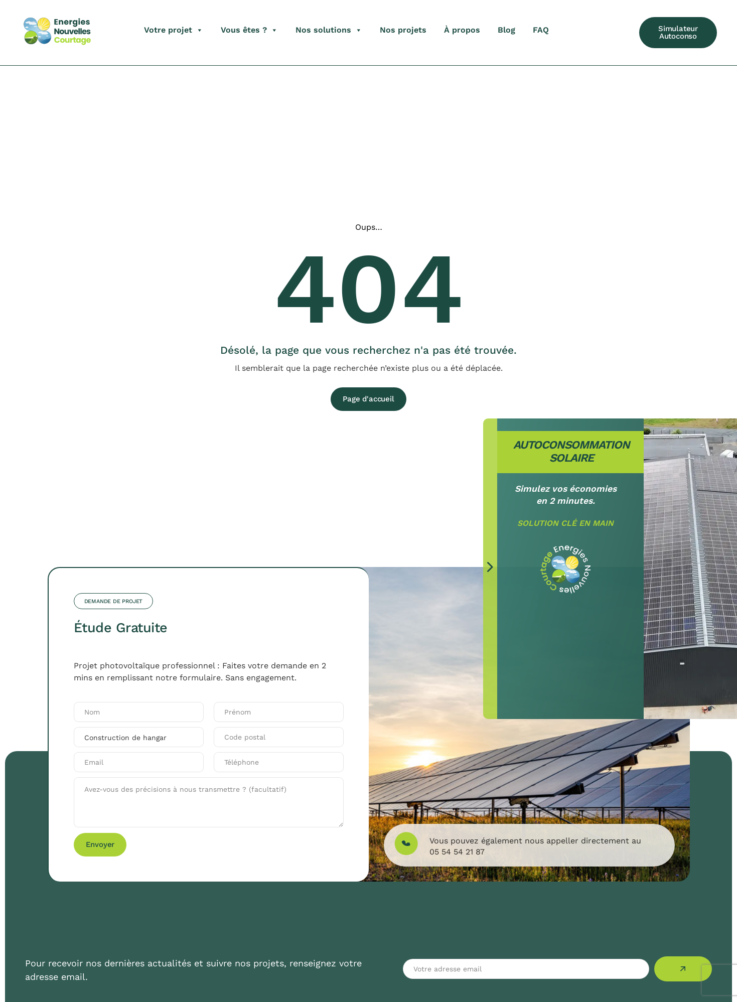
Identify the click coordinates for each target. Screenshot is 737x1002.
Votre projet (173, 30)
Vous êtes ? (249, 30)
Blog (506, 30)
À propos (462, 30)
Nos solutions (329, 30)
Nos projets (403, 30)
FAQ (541, 30)
